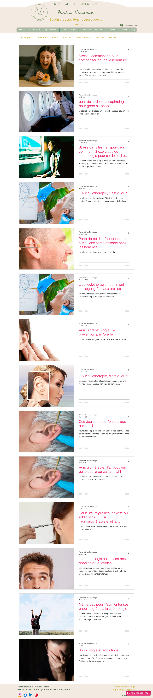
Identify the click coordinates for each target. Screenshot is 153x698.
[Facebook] (25, 695)
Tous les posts (26, 37)
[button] (132, 30)
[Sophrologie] (119, 689)
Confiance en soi (83, 37)
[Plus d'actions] (129, 50)
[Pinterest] (36, 695)
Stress (54, 37)
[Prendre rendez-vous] (138, 693)
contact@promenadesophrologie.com (52, 689)
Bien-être (42, 37)
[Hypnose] (130, 689)
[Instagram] (20, 695)
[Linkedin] (31, 695)
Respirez (113, 37)
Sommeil (67, 37)
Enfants (100, 37)
